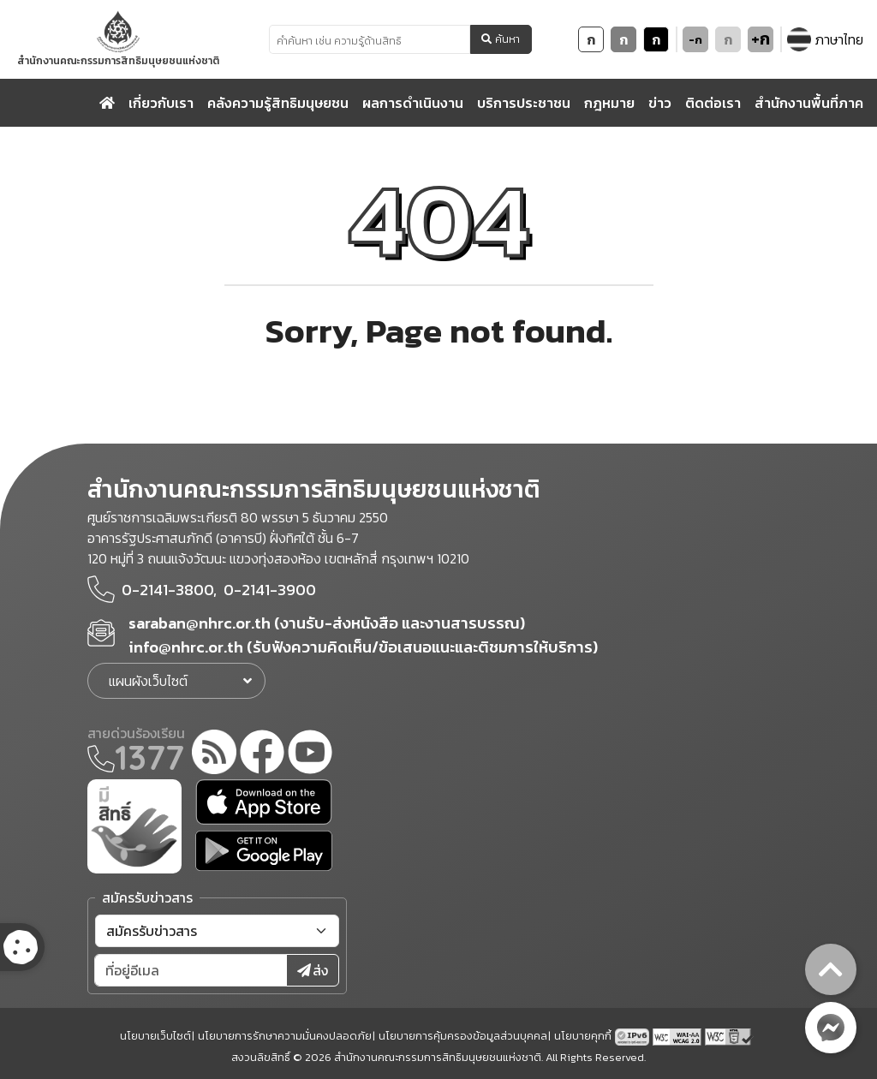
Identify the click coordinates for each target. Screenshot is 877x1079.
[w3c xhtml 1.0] (729, 1035)
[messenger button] (830, 1027)
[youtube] (310, 754)
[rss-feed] (214, 754)
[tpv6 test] (634, 1035)
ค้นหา (500, 39)
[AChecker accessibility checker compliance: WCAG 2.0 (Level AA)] (679, 1035)
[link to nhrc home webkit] (118, 39)
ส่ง (312, 970)
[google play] (263, 850)
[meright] (134, 824)
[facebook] (262, 754)
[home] (107, 103)
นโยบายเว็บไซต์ (155, 1036)
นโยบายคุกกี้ (583, 1036)
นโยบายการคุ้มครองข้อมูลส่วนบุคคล (463, 1036)
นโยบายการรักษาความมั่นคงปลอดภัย (285, 1036)
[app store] (263, 802)
